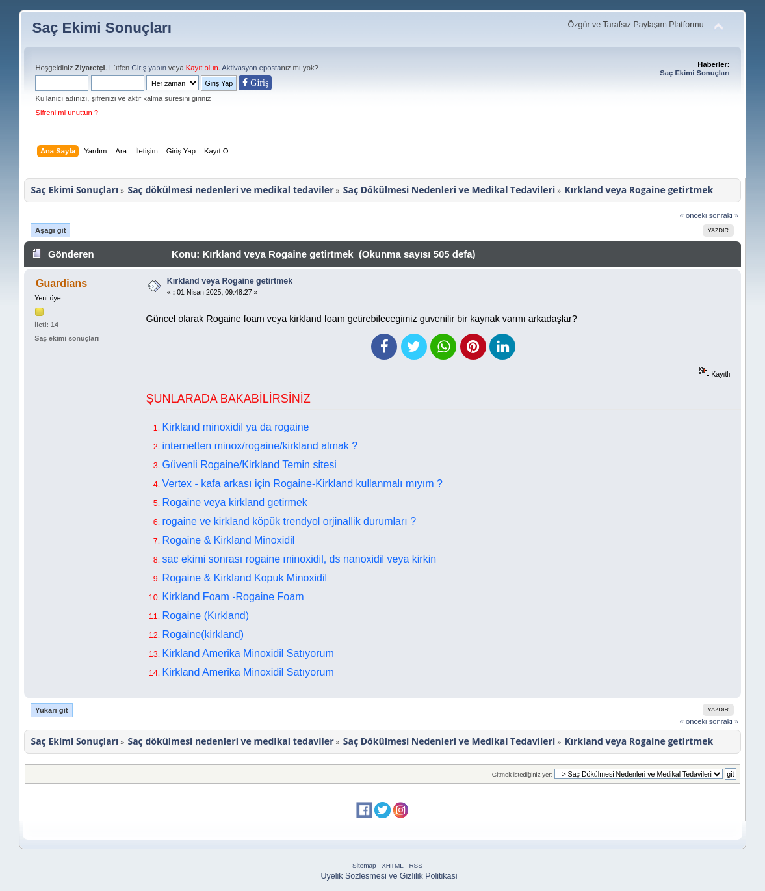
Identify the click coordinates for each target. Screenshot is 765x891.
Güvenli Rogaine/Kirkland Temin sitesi (249, 464)
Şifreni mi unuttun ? (66, 112)
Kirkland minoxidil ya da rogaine (235, 426)
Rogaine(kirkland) (203, 634)
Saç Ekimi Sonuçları (102, 28)
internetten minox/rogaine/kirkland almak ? (260, 445)
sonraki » (724, 215)
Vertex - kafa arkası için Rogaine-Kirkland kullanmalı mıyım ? (302, 483)
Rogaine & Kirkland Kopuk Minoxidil (244, 577)
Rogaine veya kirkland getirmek (234, 502)
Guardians (61, 283)
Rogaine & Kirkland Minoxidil (228, 540)
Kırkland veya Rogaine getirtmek (229, 281)
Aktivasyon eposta (251, 68)
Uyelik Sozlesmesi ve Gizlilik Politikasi (389, 876)
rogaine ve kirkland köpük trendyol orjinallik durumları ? (289, 521)
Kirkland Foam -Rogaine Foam (233, 596)
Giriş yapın (148, 68)
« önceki (693, 215)
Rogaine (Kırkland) (205, 615)
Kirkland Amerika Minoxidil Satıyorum (248, 653)
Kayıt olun (202, 68)
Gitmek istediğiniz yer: (522, 774)
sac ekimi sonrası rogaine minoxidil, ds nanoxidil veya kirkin (299, 559)
